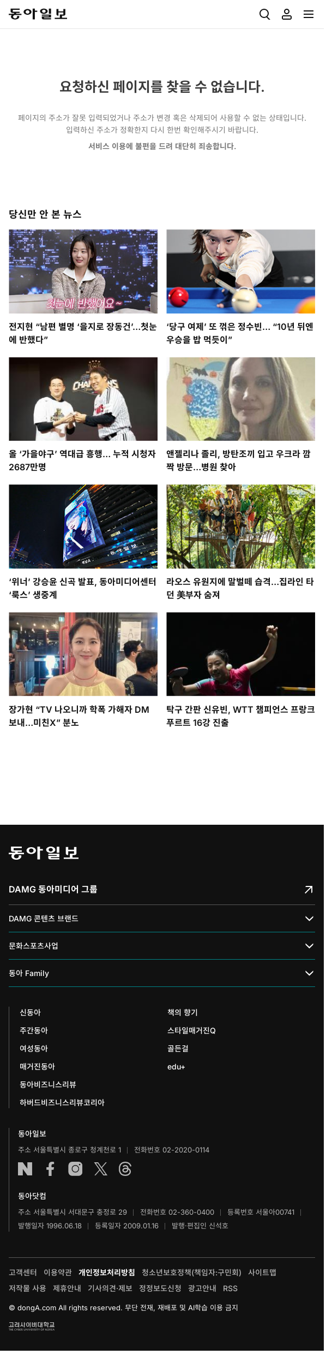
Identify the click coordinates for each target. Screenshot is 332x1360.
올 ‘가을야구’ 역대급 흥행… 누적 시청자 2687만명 (82, 460)
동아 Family (162, 973)
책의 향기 (182, 1012)
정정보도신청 (160, 1288)
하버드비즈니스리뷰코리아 (62, 1102)
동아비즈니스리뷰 (48, 1084)
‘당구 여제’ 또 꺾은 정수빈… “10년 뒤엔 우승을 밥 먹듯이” (239, 333)
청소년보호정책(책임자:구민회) (192, 1272)
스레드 (125, 1169)
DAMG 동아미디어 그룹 (162, 889)
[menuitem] (264, 14)
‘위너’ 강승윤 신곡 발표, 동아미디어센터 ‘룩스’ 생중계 (82, 588)
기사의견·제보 (110, 1288)
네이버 (25, 1169)
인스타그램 (75, 1169)
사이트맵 (262, 1272)
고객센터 (23, 1272)
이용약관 (58, 1272)
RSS (230, 1288)
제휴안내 (67, 1288)
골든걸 (178, 1048)
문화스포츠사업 (162, 946)
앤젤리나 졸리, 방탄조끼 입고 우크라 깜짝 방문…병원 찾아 (238, 460)
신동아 (30, 1012)
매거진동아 (37, 1066)
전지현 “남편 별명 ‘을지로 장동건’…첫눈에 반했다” (83, 333)
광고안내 (202, 1288)
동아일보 (38, 14)
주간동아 (34, 1030)
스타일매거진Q (191, 1030)
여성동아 (34, 1048)
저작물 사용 (27, 1288)
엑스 (100, 1169)
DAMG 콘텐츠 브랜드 (162, 919)
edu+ (176, 1066)
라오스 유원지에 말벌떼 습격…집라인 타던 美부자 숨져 (240, 588)
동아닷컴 (32, 1196)
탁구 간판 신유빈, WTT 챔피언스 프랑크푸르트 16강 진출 (240, 716)
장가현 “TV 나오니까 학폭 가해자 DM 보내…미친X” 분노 (79, 716)
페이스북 (50, 1169)
